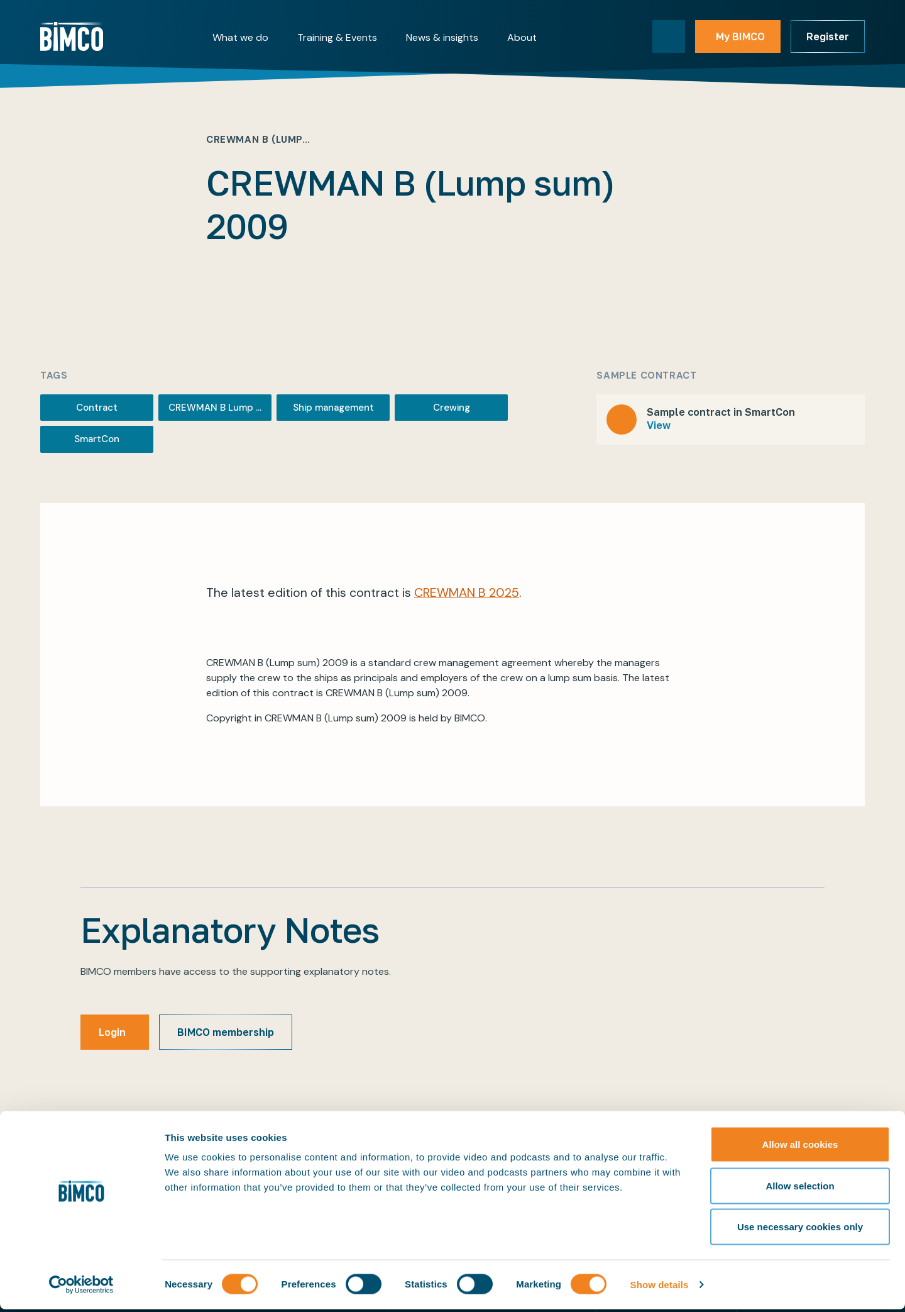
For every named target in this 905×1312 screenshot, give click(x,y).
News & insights (442, 37)
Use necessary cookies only (800, 1229)
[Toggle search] (668, 36)
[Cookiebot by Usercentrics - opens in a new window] (81, 1287)
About (522, 37)
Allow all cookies (800, 1147)
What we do (240, 37)
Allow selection (799, 1188)
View (659, 425)
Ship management (333, 407)
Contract (97, 407)
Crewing (451, 407)
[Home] (71, 36)
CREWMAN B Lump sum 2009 (220, 407)
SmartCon (96, 439)
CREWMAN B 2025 (466, 592)
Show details (659, 1287)
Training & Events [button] (337, 37)
